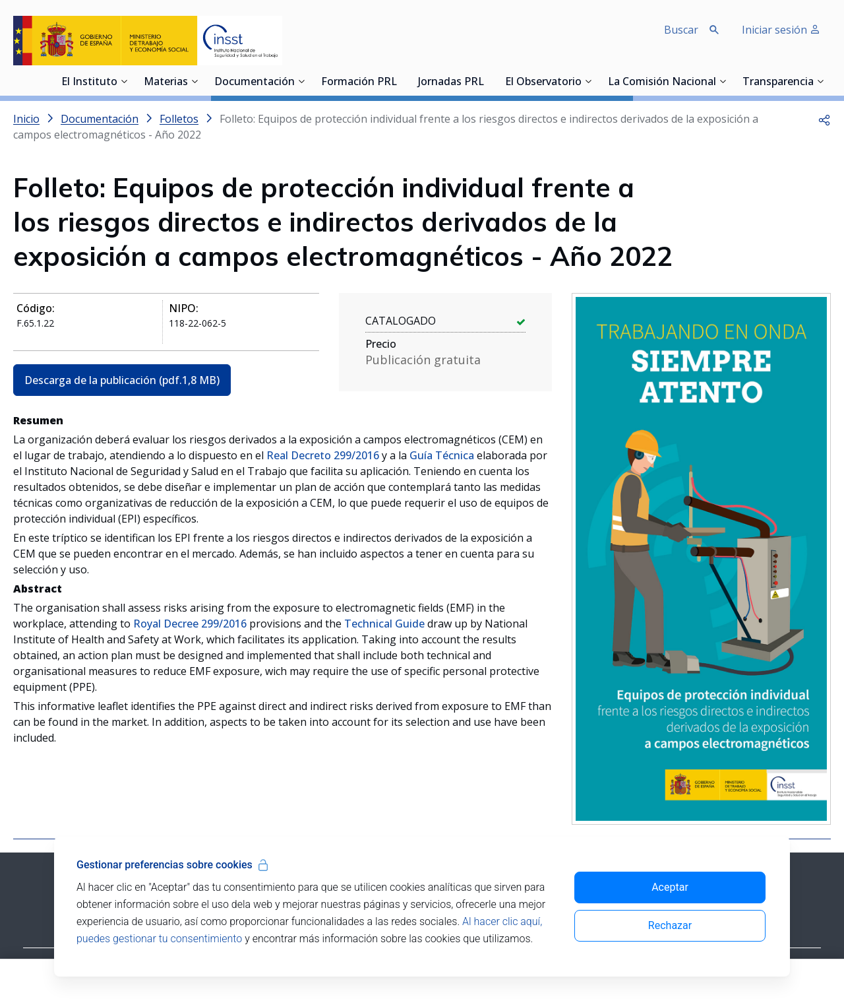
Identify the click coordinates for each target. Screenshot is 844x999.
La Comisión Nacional (662, 82)
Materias (166, 82)
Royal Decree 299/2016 (190, 623)
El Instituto (89, 82)
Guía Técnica (441, 455)
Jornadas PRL (451, 82)
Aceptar (669, 887)
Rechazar (670, 925)
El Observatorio (543, 82)
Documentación (254, 82)
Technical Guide (384, 623)
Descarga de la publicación (122, 380)
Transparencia (778, 82)
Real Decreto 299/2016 (322, 455)
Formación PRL (359, 82)
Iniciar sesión (781, 29)
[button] (824, 119)
